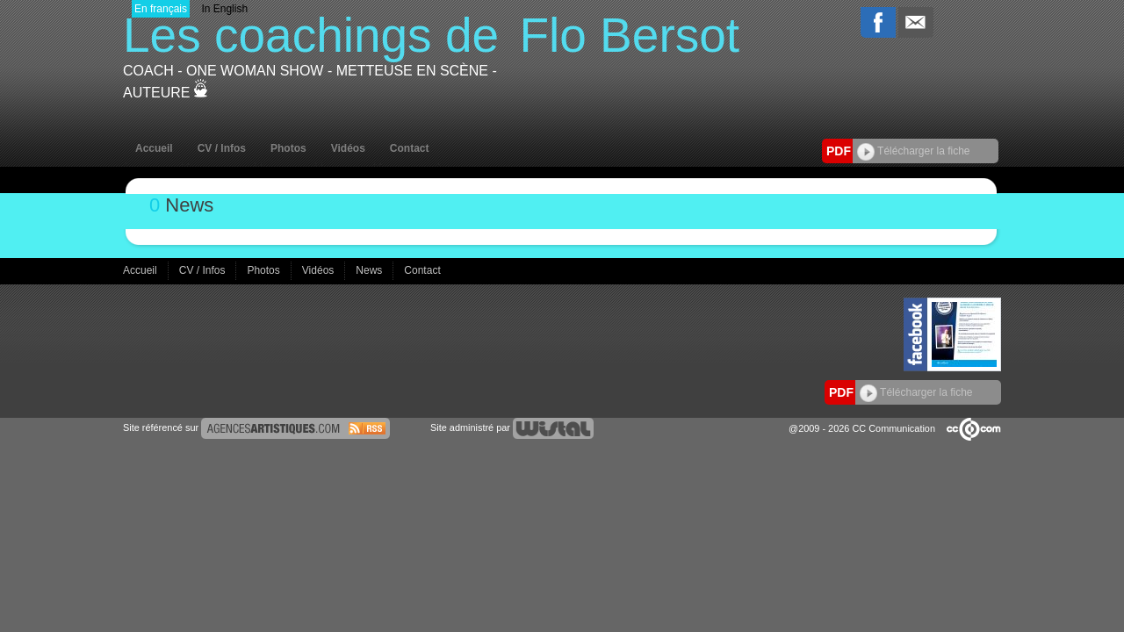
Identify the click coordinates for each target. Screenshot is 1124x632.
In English (224, 9)
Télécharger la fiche (913, 151)
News (370, 270)
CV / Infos (222, 148)
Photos (288, 148)
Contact (409, 148)
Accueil (154, 148)
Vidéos (348, 148)
